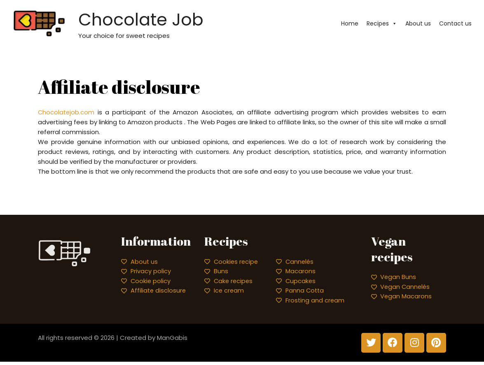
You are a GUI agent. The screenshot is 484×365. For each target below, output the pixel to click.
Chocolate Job (168, 19)
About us (418, 24)
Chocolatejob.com (67, 113)
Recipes (382, 24)
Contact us (455, 24)
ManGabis (172, 340)
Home (349, 24)
